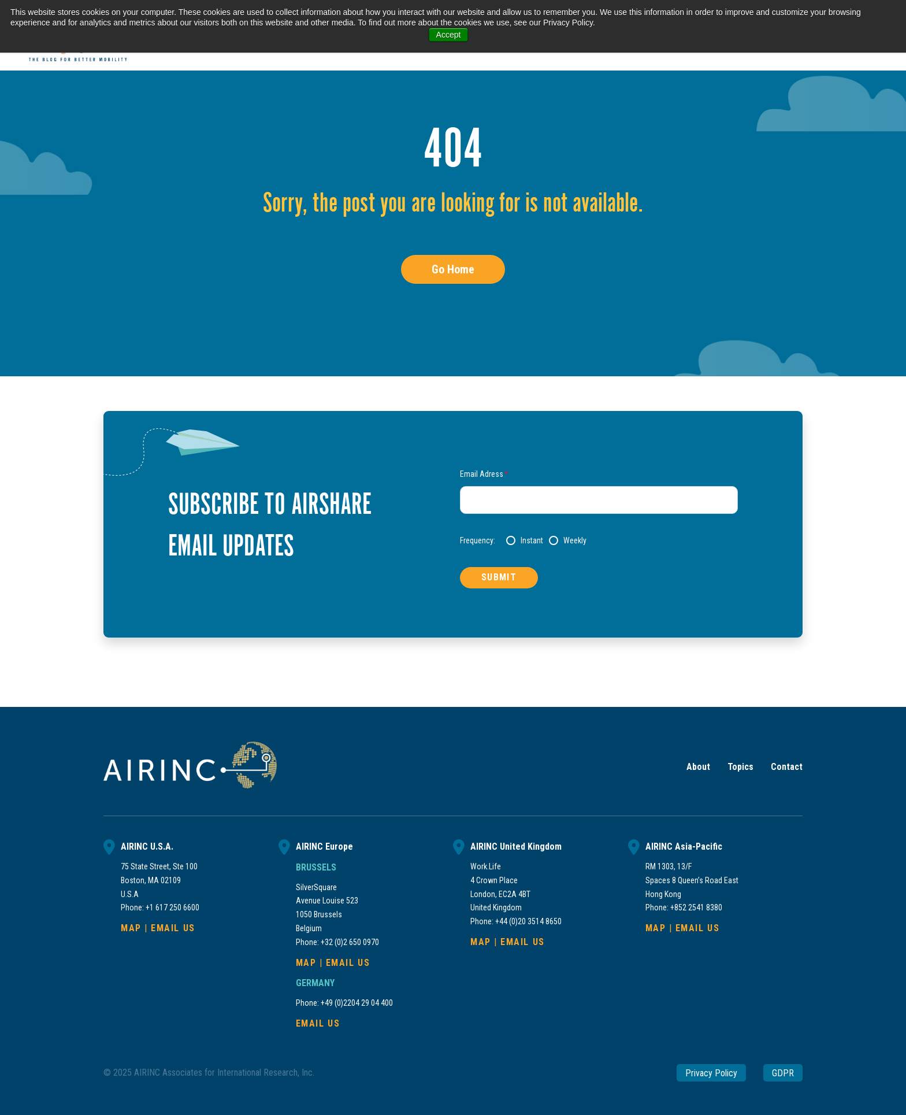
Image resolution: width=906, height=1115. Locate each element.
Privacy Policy (711, 1072)
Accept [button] (448, 34)
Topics (740, 766)
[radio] (524, 540)
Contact (787, 766)
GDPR (783, 1072)
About (698, 766)
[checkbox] (622, 540)
